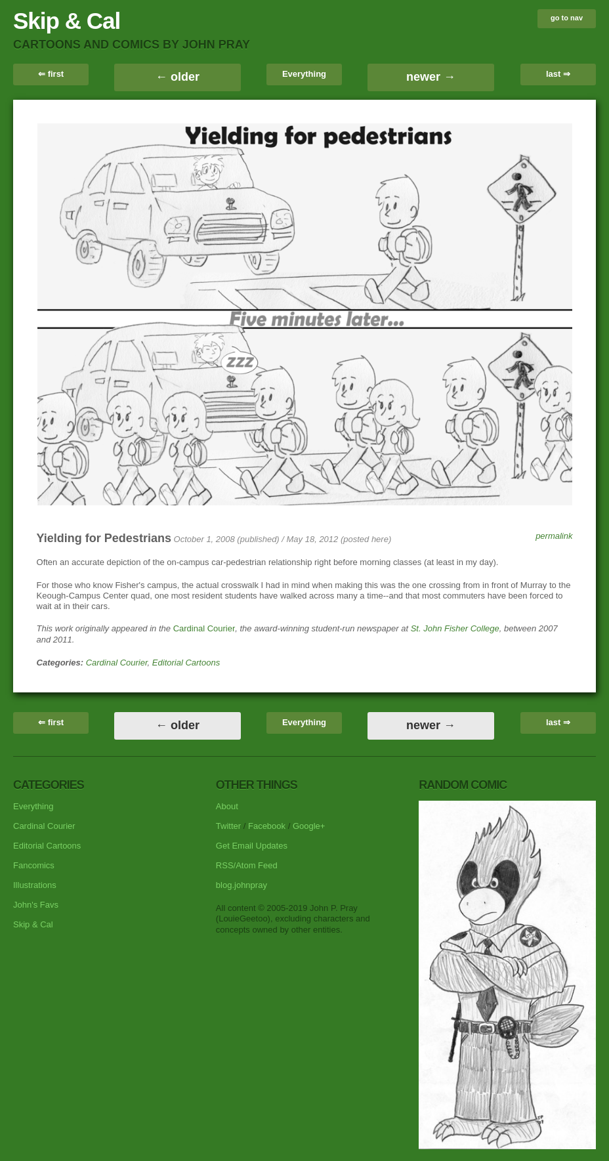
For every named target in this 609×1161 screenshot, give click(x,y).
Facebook (266, 826)
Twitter (228, 826)
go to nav (567, 18)
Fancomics (33, 865)
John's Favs (35, 905)
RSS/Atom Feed (247, 865)
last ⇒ (558, 74)
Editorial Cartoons (186, 662)
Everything (304, 74)
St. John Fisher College (455, 628)
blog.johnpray (241, 885)
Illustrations (34, 885)
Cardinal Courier (204, 628)
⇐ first (51, 74)
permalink (554, 536)
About (227, 806)
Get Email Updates (251, 846)
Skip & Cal (66, 20)
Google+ (309, 826)
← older (178, 76)
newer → (430, 76)
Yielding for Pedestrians (104, 538)
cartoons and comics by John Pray (131, 44)
